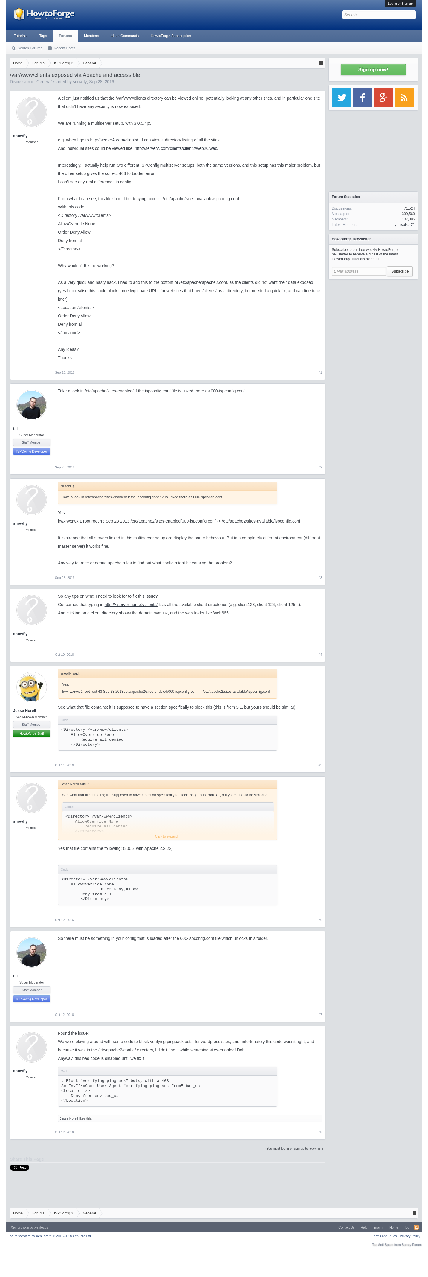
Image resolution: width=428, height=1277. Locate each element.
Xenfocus (41, 1227)
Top (406, 1227)
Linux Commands (125, 36)
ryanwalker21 (404, 225)
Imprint (378, 1227)
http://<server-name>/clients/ (131, 604)
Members (91, 36)
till (15, 428)
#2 (320, 467)
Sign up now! (373, 69)
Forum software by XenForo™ (50, 1236)
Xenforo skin (20, 1227)
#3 (320, 577)
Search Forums (30, 48)
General (43, 81)
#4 (320, 654)
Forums (65, 36)
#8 (320, 1132)
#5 (320, 765)
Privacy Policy (410, 1236)
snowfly (80, 81)
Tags (43, 36)
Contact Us (346, 1227)
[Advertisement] (373, 320)
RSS (416, 1227)
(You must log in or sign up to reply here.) (295, 1148)
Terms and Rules (384, 1236)
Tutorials (20, 36)
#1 (320, 372)
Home (393, 1227)
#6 (320, 920)
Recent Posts (64, 48)
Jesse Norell (24, 710)
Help (364, 1227)
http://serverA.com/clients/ (114, 140)
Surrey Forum (412, 1244)
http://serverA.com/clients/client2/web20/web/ (176, 148)
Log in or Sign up (400, 3)
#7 (320, 1014)
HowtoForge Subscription (171, 36)
